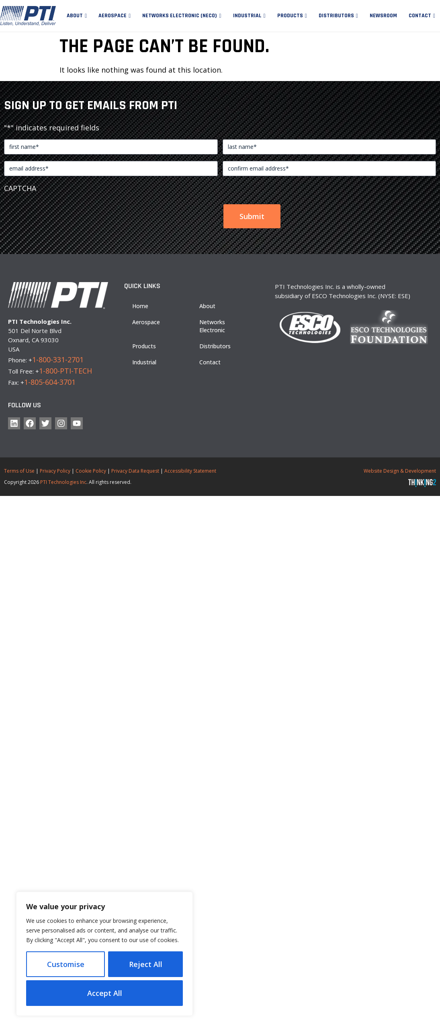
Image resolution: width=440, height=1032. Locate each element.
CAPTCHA (20, 188)
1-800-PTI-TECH (65, 371)
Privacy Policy (55, 470)
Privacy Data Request (135, 470)
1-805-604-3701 (50, 382)
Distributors (336, 15)
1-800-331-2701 (58, 359)
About (75, 15)
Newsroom (383, 15)
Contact (420, 15)
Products (290, 15)
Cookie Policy (91, 470)
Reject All (145, 964)
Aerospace (112, 15)
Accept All (104, 993)
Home (140, 306)
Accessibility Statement (190, 470)
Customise (65, 964)
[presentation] (65, 212)
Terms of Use (19, 470)
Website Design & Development (400, 470)
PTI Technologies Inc (63, 482)
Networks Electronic (212, 326)
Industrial (247, 15)
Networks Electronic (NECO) (179, 15)
